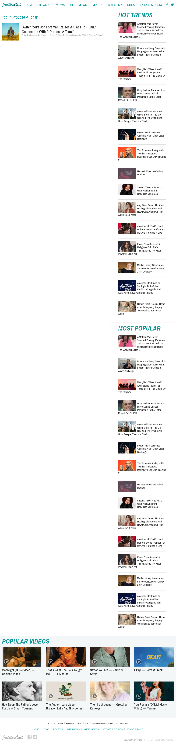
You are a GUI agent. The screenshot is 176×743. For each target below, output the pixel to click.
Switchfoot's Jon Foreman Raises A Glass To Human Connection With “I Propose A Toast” (59, 29)
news (43, 4)
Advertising (124, 723)
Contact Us (113, 723)
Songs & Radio (135, 729)
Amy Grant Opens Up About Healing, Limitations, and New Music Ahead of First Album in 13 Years (141, 210)
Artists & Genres (113, 729)
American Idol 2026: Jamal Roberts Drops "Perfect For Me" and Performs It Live (151, 229)
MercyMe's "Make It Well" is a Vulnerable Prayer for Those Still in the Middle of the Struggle (141, 74)
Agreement (70, 723)
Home (36, 729)
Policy (87, 723)
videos (97, 4)
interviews (78, 4)
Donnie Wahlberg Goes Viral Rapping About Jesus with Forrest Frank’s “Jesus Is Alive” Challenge (141, 53)
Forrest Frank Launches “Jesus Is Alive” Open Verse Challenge (150, 135)
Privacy (79, 723)
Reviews (58, 729)
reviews (59, 4)
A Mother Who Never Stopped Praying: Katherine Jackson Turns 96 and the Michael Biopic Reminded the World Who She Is (141, 30)
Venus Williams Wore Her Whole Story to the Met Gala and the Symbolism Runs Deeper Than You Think (140, 116)
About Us (51, 723)
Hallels (11, 5)
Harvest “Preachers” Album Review (150, 172)
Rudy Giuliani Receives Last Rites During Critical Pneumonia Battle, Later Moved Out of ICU (141, 95)
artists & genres (121, 4)
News (46, 729)
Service (60, 723)
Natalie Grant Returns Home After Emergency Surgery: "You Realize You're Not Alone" (141, 308)
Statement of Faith (99, 723)
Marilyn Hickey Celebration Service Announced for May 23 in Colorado (150, 268)
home (29, 4)
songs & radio (151, 4)
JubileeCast (13, 737)
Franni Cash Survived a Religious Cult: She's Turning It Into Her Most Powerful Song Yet (139, 249)
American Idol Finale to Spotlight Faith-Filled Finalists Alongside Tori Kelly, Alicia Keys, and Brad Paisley (139, 287)
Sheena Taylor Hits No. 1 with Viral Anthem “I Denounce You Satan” (149, 190)
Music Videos (91, 729)
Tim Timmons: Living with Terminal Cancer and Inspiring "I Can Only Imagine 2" (142, 155)
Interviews (73, 729)
